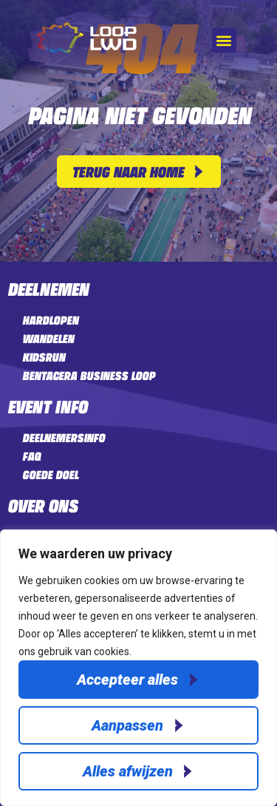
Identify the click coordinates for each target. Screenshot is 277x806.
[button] (224, 40)
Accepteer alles (127, 679)
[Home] (87, 49)
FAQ (31, 456)
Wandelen (48, 338)
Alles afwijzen (128, 771)
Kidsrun (43, 357)
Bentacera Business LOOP (88, 375)
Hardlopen (50, 320)
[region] (138, 667)
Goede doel (50, 474)
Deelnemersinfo (63, 437)
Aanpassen (127, 725)
